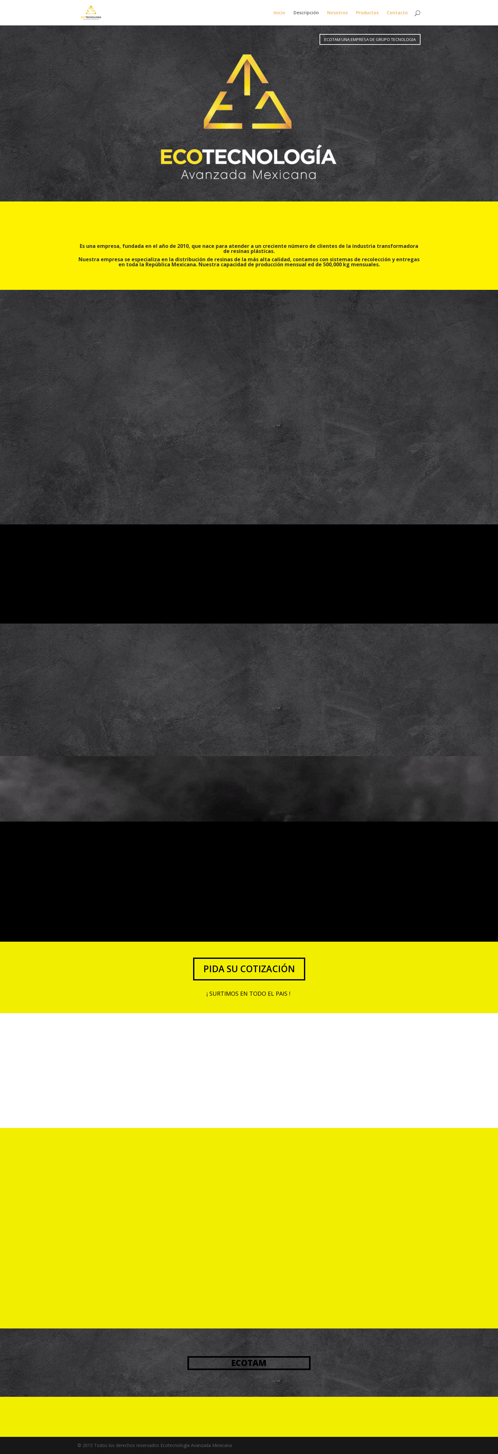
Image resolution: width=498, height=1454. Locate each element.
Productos (367, 13)
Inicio (279, 13)
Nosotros (337, 13)
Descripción (306, 13)
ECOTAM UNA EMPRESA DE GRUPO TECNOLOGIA (370, 39)
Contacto (397, 13)
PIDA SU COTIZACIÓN (249, 969)
